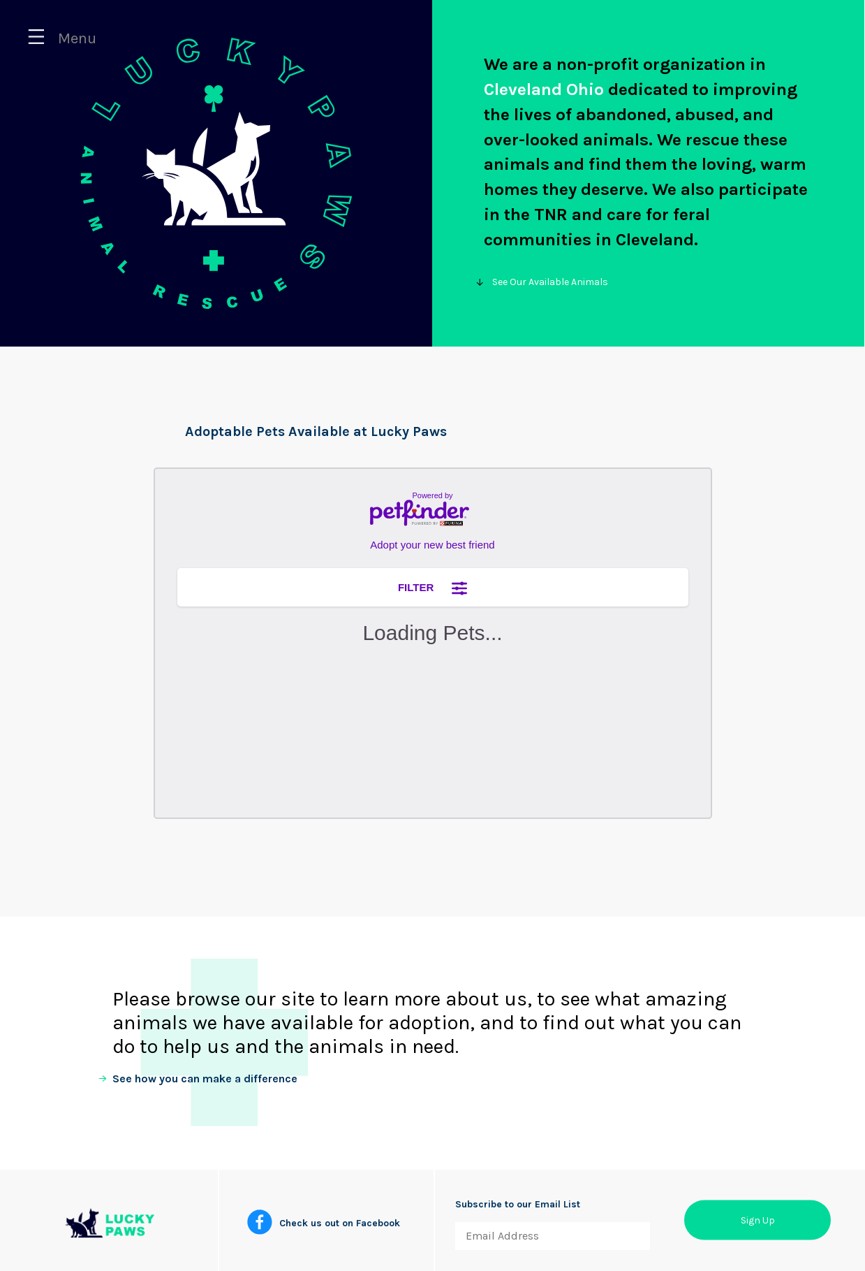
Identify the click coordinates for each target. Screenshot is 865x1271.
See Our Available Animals (546, 282)
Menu (62, 38)
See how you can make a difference (204, 1078)
